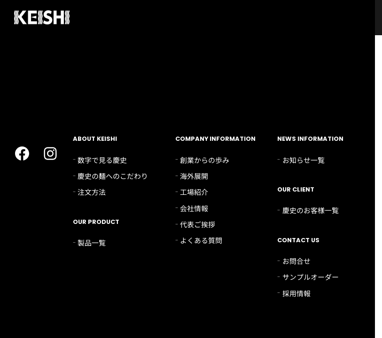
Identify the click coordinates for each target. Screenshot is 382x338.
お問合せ (296, 261)
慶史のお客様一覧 (310, 210)
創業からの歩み (204, 160)
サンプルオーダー (310, 277)
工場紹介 (194, 192)
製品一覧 (92, 242)
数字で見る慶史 (102, 160)
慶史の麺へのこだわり (113, 176)
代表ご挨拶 (197, 224)
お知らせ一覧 (303, 160)
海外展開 (194, 176)
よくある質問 (201, 240)
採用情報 (296, 293)
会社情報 (194, 208)
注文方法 (92, 192)
